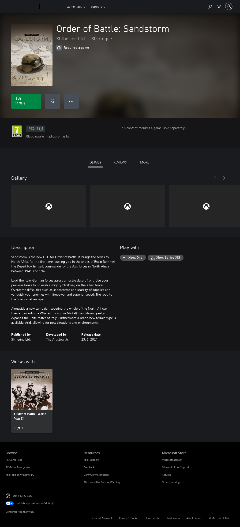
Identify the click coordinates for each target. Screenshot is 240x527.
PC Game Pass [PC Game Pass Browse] (14, 459)
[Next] (224, 178)
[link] (31, 401)
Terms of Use (153, 518)
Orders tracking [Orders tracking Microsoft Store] (171, 482)
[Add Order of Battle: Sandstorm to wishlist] (52, 101)
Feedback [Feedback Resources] (89, 467)
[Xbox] (52, 6)
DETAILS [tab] (95, 162)
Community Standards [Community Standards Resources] (96, 474)
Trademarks (173, 518)
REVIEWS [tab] (120, 162)
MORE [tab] (144, 162)
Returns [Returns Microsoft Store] (166, 474)
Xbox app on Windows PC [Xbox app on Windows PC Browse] (20, 474)
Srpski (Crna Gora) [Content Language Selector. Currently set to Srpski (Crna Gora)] (23, 495)
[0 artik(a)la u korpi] (219, 5)
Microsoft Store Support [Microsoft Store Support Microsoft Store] (175, 467)
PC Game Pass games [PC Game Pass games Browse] (18, 467)
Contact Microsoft (102, 518)
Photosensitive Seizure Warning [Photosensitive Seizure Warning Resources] (102, 482)
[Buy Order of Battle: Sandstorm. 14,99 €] (26, 101)
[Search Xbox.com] (210, 6)
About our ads (194, 518)
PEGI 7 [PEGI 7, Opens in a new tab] (36, 129)
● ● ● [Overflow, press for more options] (71, 101)
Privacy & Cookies (129, 518)
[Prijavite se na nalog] (228, 6)
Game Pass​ (74, 6)
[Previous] (214, 178)
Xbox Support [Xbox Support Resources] (91, 459)
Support (96, 6)
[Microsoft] (22, 6)
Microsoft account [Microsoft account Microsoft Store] (172, 459)
